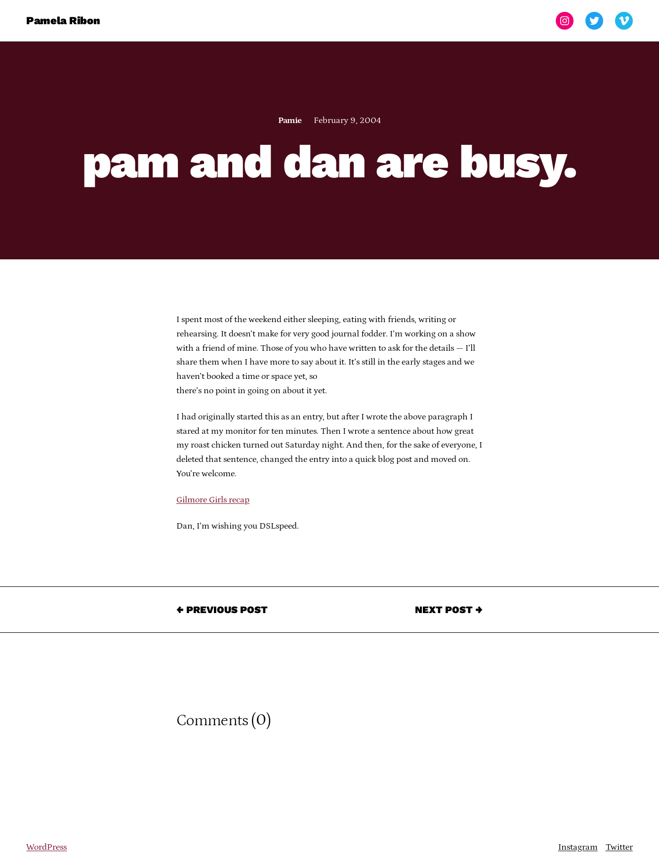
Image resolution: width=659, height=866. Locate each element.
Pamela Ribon (63, 20)
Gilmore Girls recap (212, 500)
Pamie (289, 120)
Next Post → (449, 610)
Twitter (619, 847)
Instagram (578, 847)
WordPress (46, 847)
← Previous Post (222, 610)
